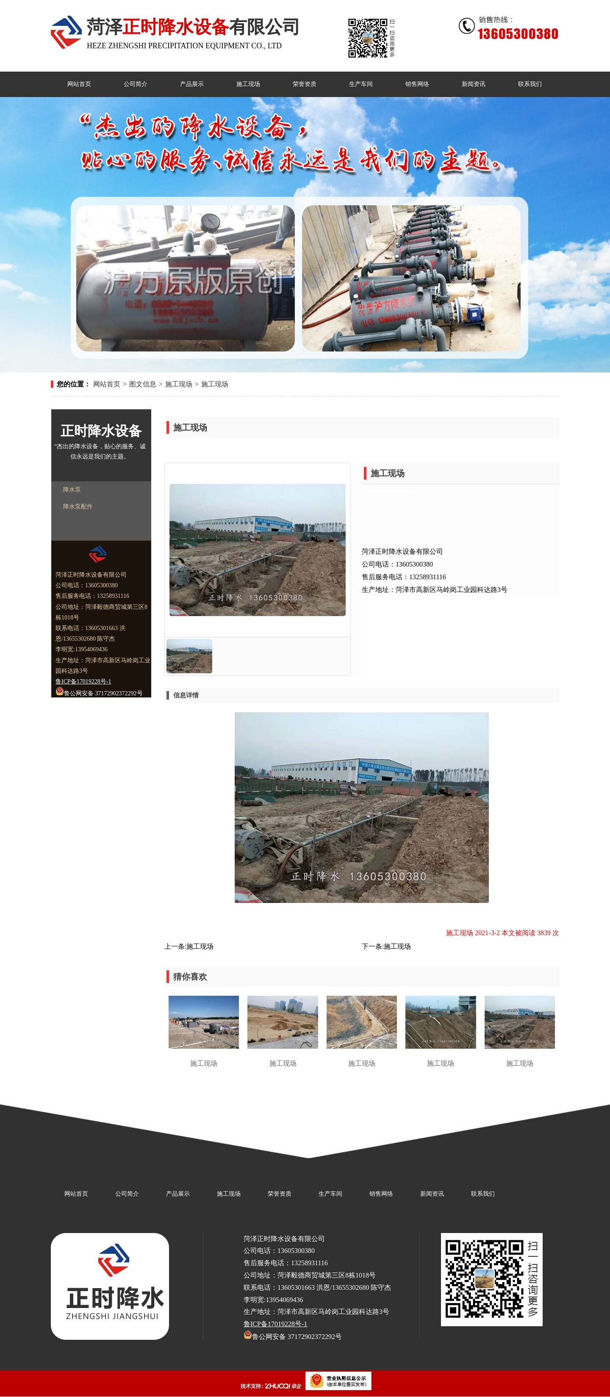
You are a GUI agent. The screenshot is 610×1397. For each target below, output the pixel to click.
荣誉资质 (279, 1194)
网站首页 (106, 384)
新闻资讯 (432, 1194)
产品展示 (178, 1194)
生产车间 (330, 1194)
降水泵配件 (78, 506)
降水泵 (72, 489)
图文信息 (142, 384)
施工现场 (178, 384)
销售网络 (381, 1194)
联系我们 (483, 1194)
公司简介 (127, 1194)
